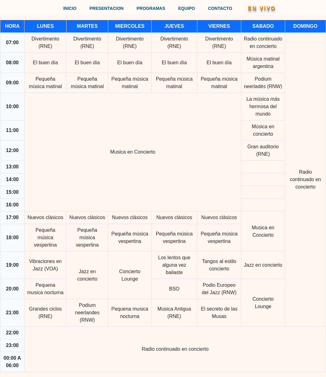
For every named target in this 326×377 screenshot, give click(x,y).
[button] (254, 7)
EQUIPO (186, 8)
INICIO (69, 8)
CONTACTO (220, 8)
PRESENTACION (106, 8)
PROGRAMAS (150, 8)
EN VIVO (262, 8)
